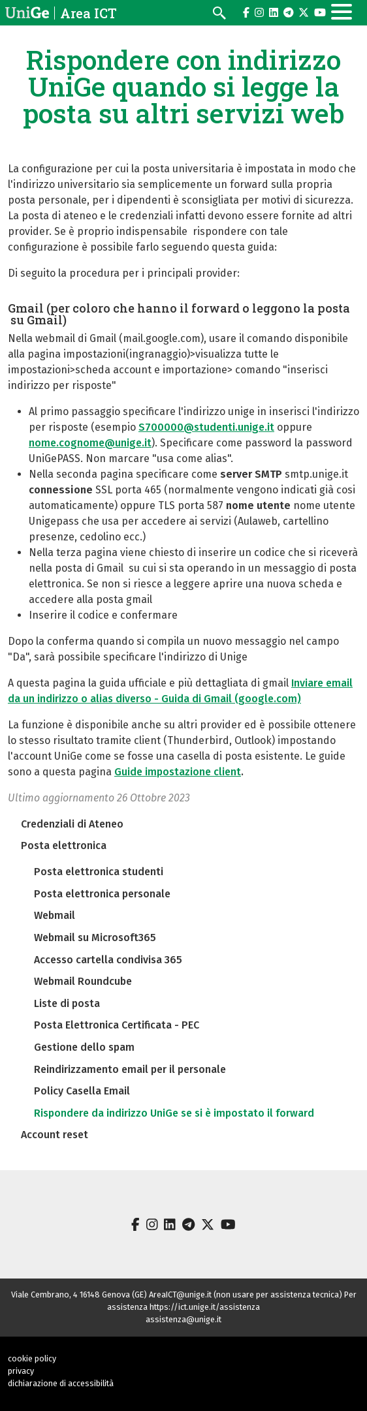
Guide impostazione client (177, 772)
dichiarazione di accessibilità (61, 1383)
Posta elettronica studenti (98, 871)
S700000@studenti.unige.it (206, 427)
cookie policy (32, 1358)
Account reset (54, 1134)
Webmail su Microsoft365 (95, 937)
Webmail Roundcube (83, 981)
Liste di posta (67, 1003)
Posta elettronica (63, 845)
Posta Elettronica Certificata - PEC (116, 1025)
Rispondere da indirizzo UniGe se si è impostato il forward (174, 1113)
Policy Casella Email (82, 1091)
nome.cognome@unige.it (90, 443)
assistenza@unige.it (183, 1319)
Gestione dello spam (84, 1047)
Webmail (54, 915)
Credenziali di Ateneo (72, 824)
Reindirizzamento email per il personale (130, 1069)
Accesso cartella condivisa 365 (108, 960)
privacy (21, 1371)
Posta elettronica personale (102, 894)
